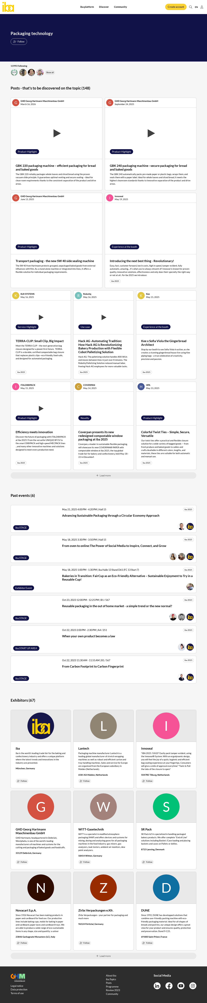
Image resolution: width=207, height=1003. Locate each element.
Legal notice (17, 985)
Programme (112, 986)
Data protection (19, 989)
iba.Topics (111, 979)
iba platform (87, 6)
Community (120, 6)
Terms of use (17, 993)
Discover (104, 6)
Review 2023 (113, 990)
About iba (111, 975)
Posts (109, 982)
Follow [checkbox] (22, 781)
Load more (103, 475)
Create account (176, 6)
